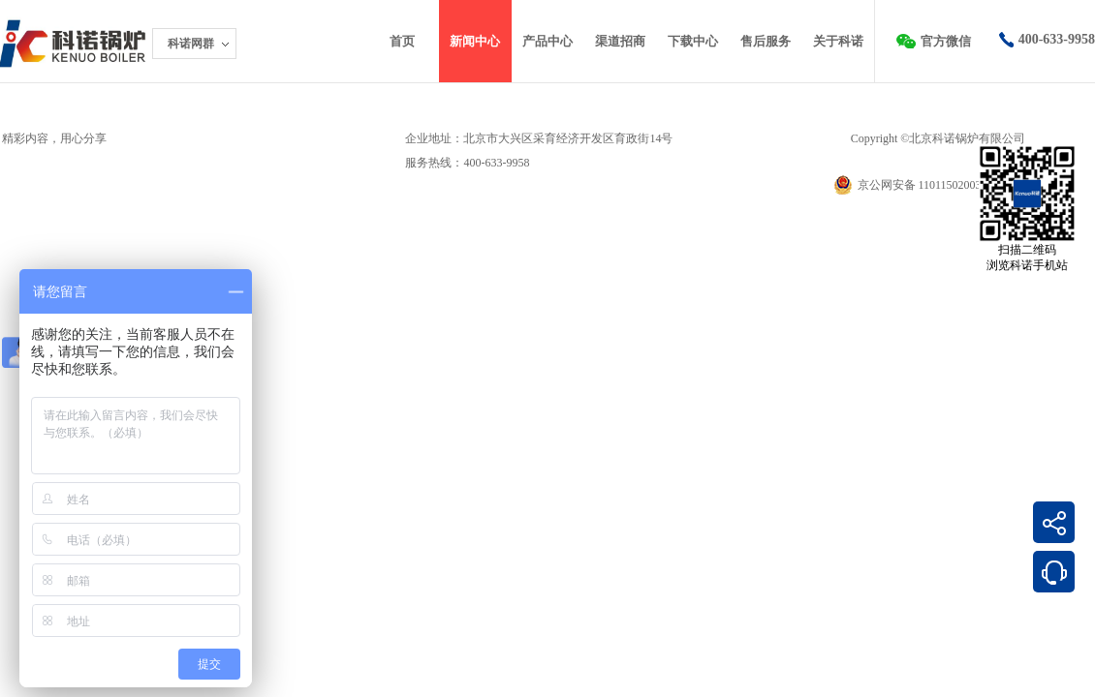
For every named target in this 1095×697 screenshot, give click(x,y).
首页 (402, 41)
